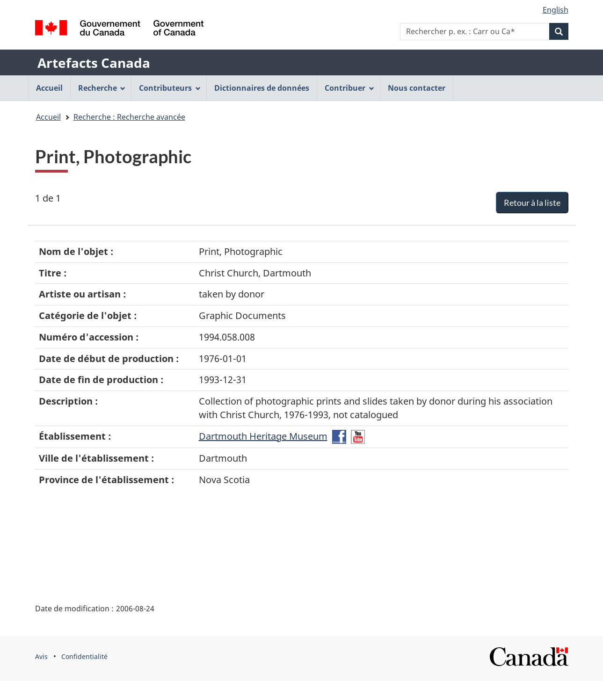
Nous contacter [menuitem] (416, 88)
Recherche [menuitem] (102, 88)
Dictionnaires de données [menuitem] (261, 88)
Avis (41, 656)
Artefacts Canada (93, 63)
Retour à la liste (532, 202)
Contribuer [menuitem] (349, 88)
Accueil (48, 117)
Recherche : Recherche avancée (129, 117)
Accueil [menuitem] (49, 88)
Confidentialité (84, 656)
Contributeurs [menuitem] (170, 88)
